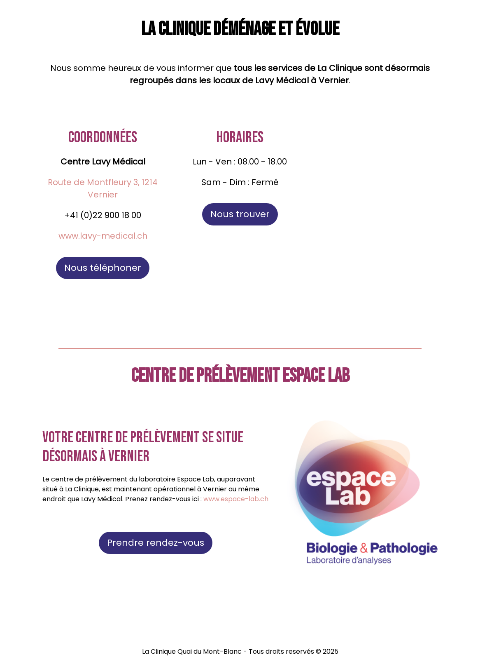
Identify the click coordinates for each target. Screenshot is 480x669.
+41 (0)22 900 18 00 (102, 215)
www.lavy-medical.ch (102, 236)
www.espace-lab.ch (235, 499)
